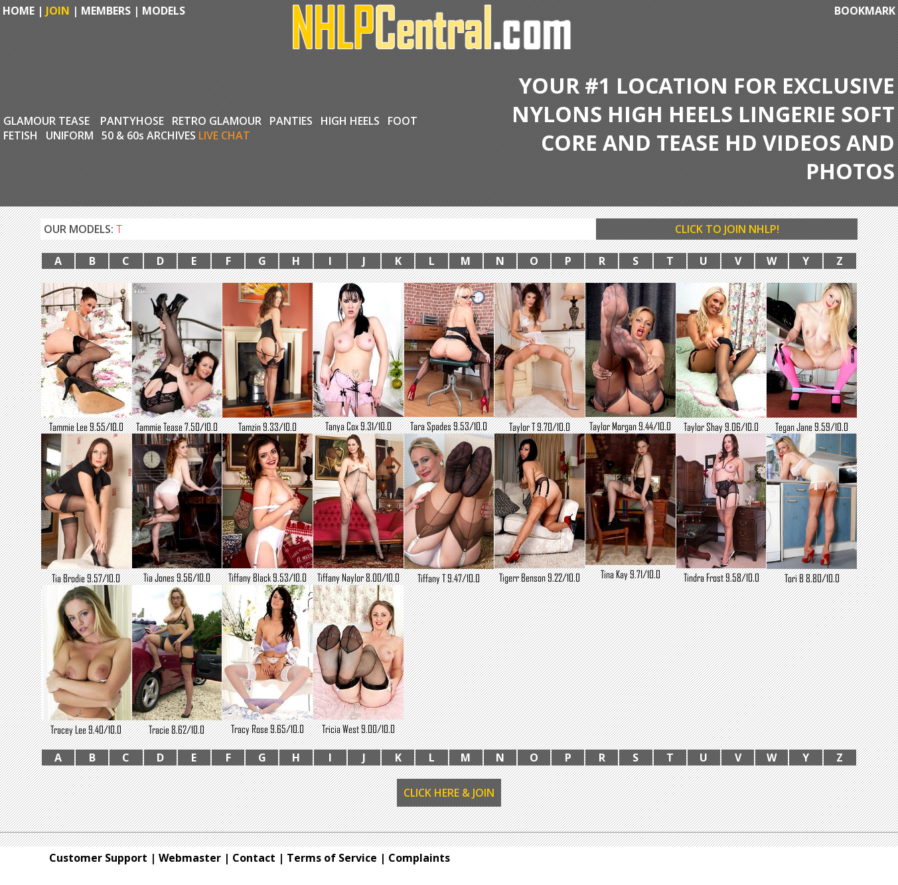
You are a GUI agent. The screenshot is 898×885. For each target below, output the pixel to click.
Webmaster (190, 857)
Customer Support (98, 857)
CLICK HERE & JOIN (449, 792)
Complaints (419, 857)
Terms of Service (332, 857)
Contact (253, 857)
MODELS (163, 10)
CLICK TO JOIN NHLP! (727, 229)
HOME (17, 10)
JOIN (58, 10)
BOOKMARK (864, 10)
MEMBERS (106, 10)
